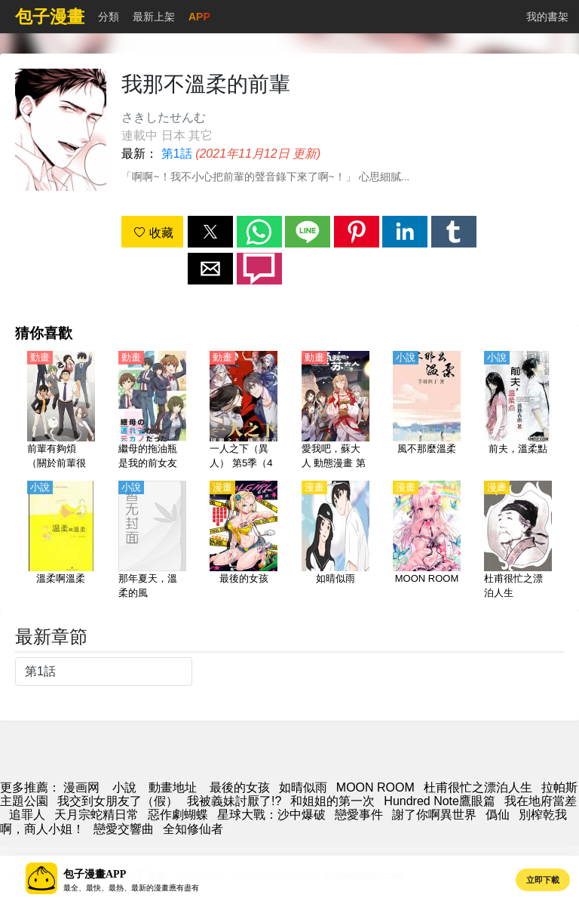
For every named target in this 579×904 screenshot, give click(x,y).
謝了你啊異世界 (434, 814)
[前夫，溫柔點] (518, 411)
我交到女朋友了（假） (117, 801)
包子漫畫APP (94, 874)
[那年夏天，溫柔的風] (152, 541)
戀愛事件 (359, 814)
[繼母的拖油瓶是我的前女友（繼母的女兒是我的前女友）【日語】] (152, 411)
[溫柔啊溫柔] (61, 541)
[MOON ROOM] (427, 541)
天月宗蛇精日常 (96, 814)
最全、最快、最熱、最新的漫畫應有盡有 (131, 888)
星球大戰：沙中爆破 (271, 814)
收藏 (153, 232)
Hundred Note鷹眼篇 (439, 801)
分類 (108, 17)
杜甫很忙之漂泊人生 (478, 787)
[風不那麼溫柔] (427, 411)
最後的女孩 (240, 787)
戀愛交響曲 (123, 829)
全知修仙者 (193, 829)
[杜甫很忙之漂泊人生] (518, 541)
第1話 (176, 153)
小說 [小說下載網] (124, 787)
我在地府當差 (540, 801)
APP (199, 17)
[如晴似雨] (335, 541)
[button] (210, 232)
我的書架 (547, 17)
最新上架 (154, 17)
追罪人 (27, 814)
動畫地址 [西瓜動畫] (173, 787)
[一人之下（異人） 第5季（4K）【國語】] (243, 411)
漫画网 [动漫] (81, 787)
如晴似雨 (303, 787)
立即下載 (542, 879)
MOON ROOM (375, 787)
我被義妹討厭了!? (234, 801)
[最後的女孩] (243, 541)
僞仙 (498, 814)
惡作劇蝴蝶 (178, 814)
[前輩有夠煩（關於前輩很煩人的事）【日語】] (61, 411)
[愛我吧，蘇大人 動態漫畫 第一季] (335, 411)
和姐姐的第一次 (332, 801)
